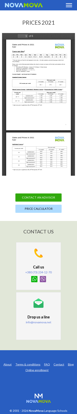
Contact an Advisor (38, 197)
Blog (71, 364)
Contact (59, 364)
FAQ (47, 364)
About (7, 364)
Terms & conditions (27, 364)
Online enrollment (37, 370)
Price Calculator (39, 208)
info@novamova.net (38, 322)
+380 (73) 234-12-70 (38, 272)
